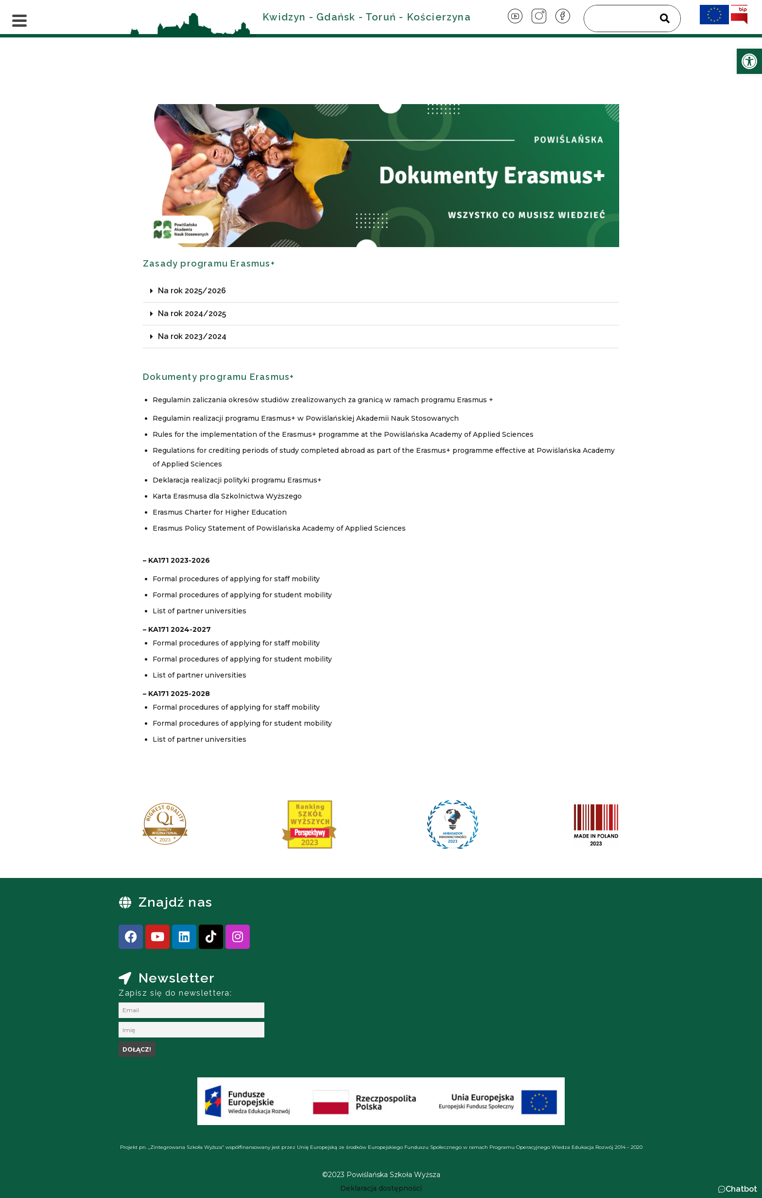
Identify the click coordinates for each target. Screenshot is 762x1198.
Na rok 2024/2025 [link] (192, 313)
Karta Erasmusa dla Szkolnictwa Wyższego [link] (227, 496)
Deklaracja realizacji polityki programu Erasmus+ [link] (237, 480)
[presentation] (128, 828)
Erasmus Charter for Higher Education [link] (220, 512)
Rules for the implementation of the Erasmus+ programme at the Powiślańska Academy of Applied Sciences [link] (343, 434)
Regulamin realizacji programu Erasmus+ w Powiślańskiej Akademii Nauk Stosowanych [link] (306, 418)
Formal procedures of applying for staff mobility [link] (236, 578)
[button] (381, 291)
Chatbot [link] (741, 1189)
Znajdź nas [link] (175, 902)
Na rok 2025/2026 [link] (192, 290)
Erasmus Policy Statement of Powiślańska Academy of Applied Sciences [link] (279, 528)
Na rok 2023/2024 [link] (192, 336)
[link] (749, 61)
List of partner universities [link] (199, 611)
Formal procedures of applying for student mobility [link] (242, 594)
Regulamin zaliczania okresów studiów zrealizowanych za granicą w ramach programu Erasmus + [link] (323, 399)
